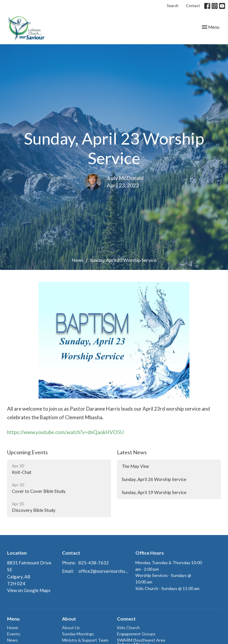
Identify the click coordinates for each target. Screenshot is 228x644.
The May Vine (135, 466)
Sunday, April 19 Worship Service (154, 492)
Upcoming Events (27, 452)
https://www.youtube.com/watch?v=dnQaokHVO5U (66, 432)
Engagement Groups (136, 633)
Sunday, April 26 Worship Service (154, 479)
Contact (193, 5)
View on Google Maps (28, 590)
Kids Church (128, 627)
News (77, 260)
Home (12, 627)
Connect (126, 618)
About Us (71, 627)
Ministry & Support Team (85, 640)
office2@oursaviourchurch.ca (103, 571)
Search (172, 5)
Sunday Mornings (78, 633)
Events (13, 633)
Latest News (132, 452)
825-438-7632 (93, 562)
